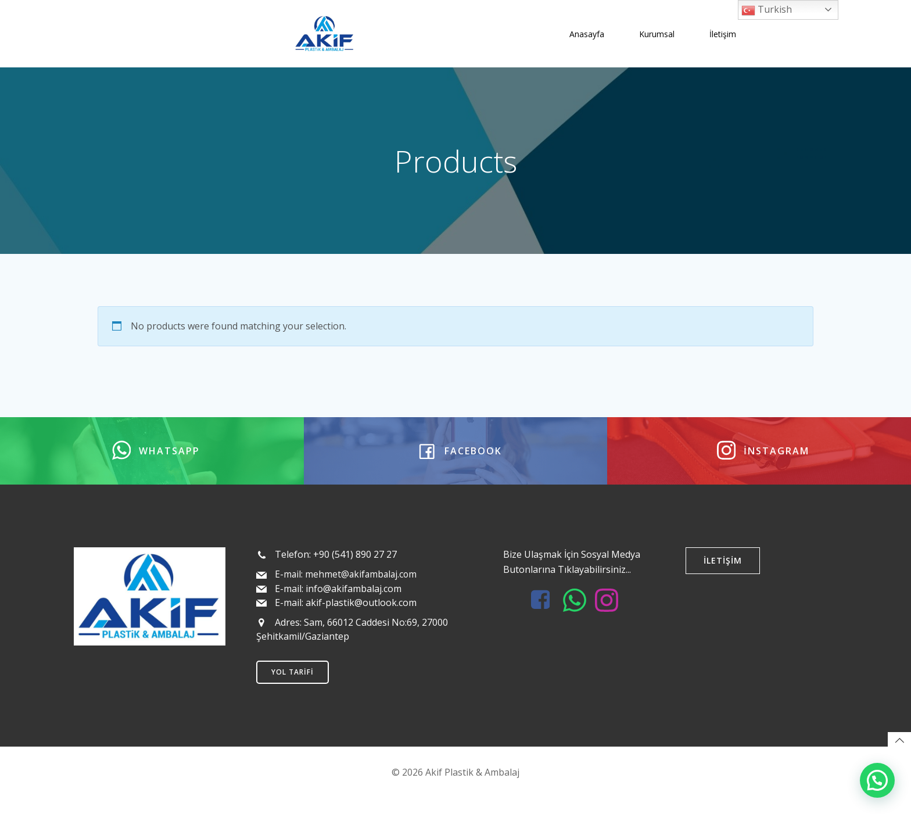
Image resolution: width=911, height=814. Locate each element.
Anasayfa (586, 31)
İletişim (722, 31)
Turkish (766, 10)
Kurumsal (656, 31)
